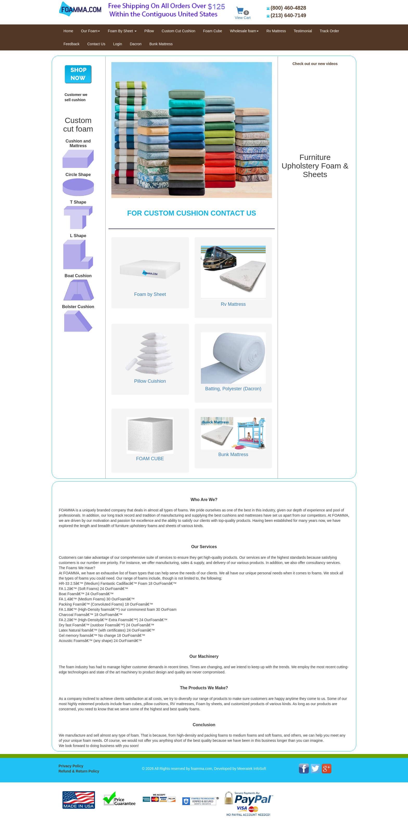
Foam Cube (212, 31)
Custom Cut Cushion (178, 31)
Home (70, 30)
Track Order (329, 31)
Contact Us (96, 44)
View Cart (243, 12)
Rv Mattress (276, 31)
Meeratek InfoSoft (251, 768)
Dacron (136, 44)
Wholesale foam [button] (244, 31)
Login (117, 44)
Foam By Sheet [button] (122, 31)
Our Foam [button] (90, 31)
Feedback (71, 44)
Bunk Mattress (161, 44)
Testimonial (303, 31)
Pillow (149, 31)
